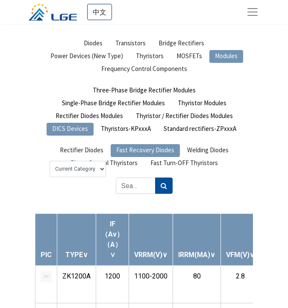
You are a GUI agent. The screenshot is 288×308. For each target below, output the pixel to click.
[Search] (164, 186)
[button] (76, 255)
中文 (99, 12)
